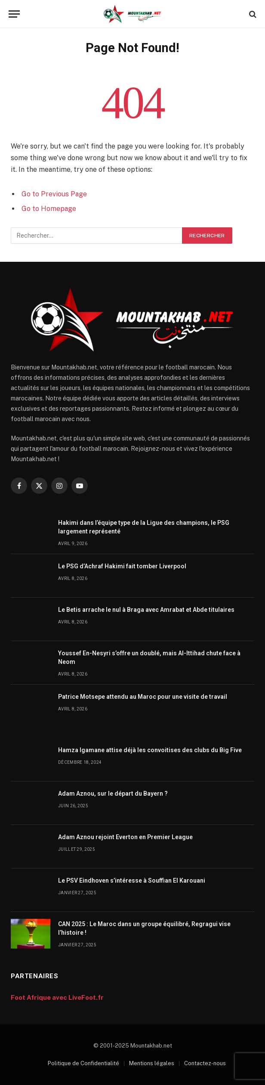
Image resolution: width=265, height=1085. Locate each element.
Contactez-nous (205, 1063)
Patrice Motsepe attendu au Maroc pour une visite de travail (142, 696)
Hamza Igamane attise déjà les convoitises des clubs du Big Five (150, 750)
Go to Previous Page (54, 194)
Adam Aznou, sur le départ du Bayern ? (113, 793)
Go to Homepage (49, 209)
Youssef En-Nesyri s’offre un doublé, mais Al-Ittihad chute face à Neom (149, 657)
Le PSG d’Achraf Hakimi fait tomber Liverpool (122, 566)
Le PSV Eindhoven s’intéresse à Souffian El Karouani (131, 880)
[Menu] (14, 14)
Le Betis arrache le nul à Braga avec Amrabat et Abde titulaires (146, 609)
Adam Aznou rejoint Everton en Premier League (125, 837)
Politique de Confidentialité (83, 1063)
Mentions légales (151, 1063)
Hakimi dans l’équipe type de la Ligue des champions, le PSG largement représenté (143, 527)
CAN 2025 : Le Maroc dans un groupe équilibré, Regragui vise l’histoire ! (144, 928)
